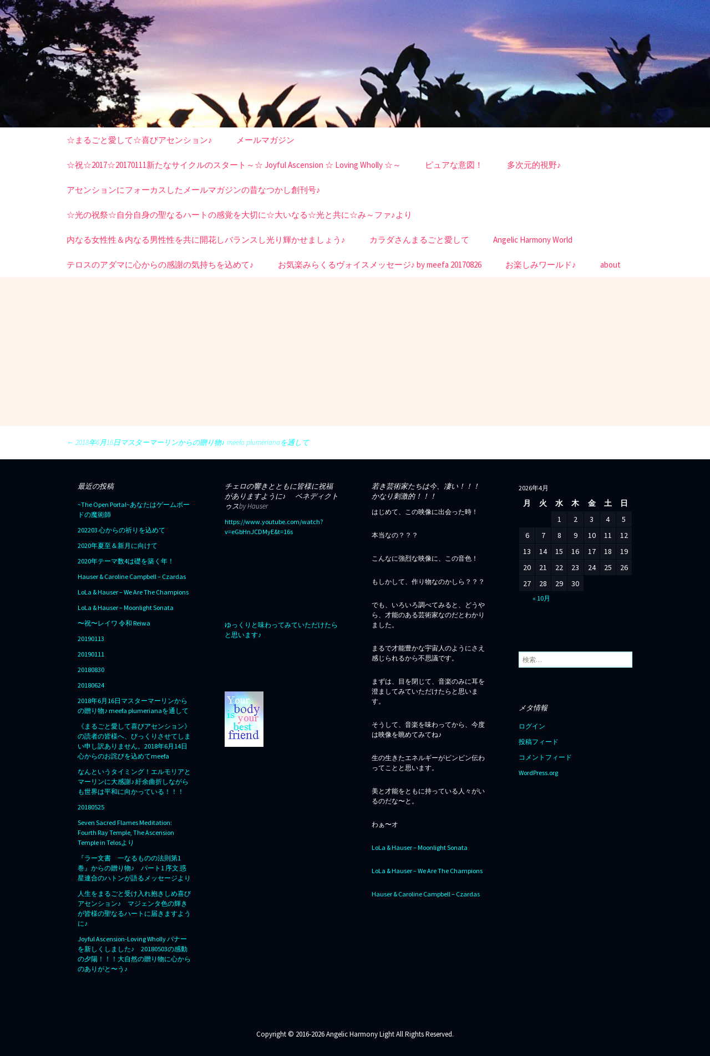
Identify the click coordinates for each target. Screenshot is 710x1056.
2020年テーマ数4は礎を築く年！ (126, 561)
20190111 (91, 654)
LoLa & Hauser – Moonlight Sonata (126, 607)
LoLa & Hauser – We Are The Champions (133, 592)
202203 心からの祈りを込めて (121, 530)
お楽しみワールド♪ (540, 264)
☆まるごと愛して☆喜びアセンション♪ (139, 140)
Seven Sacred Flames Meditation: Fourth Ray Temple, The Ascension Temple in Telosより (126, 832)
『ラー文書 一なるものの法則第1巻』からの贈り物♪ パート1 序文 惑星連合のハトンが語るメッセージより (134, 868)
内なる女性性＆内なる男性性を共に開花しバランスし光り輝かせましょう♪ (206, 239)
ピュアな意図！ (454, 165)
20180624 (91, 685)
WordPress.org (538, 772)
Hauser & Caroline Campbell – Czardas (132, 576)
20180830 (91, 669)
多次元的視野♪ (534, 165)
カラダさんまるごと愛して (419, 239)
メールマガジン (265, 140)
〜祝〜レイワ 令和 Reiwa (114, 623)
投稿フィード (539, 741)
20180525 (91, 807)
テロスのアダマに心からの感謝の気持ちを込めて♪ (160, 264)
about (610, 264)
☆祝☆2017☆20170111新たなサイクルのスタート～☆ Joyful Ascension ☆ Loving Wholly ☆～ (234, 165)
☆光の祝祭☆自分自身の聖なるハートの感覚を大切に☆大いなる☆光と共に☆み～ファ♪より (239, 214)
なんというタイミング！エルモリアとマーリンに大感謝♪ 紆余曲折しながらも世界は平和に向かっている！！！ (134, 781)
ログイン (532, 726)
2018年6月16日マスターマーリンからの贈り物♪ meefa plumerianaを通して (188, 442)
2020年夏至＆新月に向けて (118, 545)
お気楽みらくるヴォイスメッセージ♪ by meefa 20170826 (380, 264)
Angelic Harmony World (532, 239)
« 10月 (541, 598)
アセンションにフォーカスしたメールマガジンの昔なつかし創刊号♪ (194, 189)
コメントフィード (545, 757)
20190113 (91, 638)
